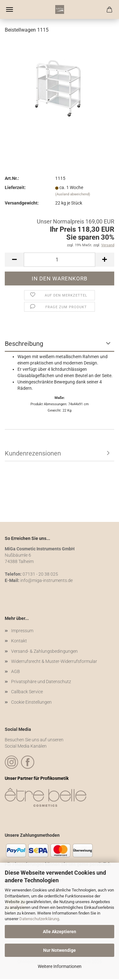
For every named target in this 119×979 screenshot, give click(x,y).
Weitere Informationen (60, 966)
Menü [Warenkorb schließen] (9, 9)
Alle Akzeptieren (59, 931)
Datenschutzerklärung (39, 918)
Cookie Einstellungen (31, 702)
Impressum (22, 630)
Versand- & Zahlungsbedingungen (44, 651)
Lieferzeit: (15, 187)
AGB (15, 671)
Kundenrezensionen (33, 453)
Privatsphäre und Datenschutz (41, 681)
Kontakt (19, 640)
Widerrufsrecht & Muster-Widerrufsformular (54, 661)
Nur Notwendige (59, 950)
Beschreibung (24, 343)
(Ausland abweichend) (72, 194)
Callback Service (27, 691)
